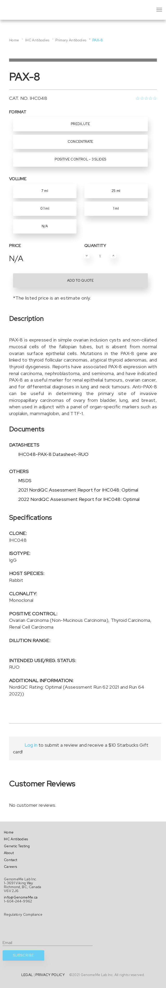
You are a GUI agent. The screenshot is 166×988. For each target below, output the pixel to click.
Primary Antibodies (70, 40)
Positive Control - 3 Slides (80, 159)
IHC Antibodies (37, 40)
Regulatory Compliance (23, 914)
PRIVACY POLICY (50, 975)
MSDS (24, 480)
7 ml (44, 191)
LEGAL (27, 975)
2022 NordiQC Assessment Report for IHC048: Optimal (79, 499)
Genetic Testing (17, 846)
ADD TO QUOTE (80, 280)
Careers (10, 866)
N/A (45, 226)
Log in (30, 745)
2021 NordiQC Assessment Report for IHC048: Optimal (78, 490)
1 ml (116, 208)
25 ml (116, 191)
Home (14, 40)
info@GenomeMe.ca (20, 897)
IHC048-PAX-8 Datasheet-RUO (53, 454)
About (9, 853)
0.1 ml (44, 208)
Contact (10, 860)
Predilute (80, 124)
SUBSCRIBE (23, 955)
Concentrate (80, 141)
